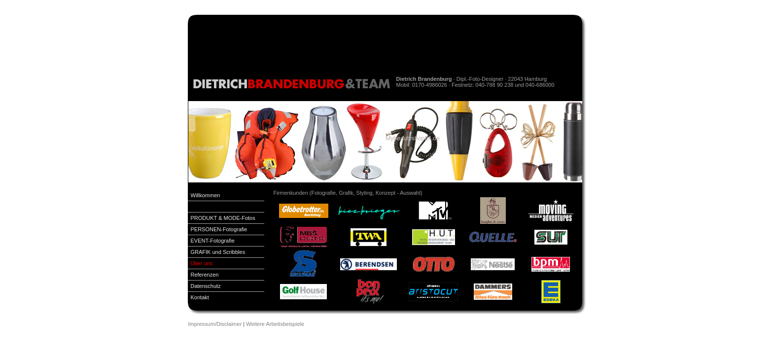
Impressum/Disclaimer (215, 324)
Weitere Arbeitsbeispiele (275, 324)
